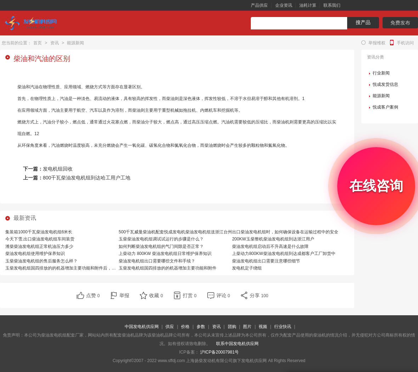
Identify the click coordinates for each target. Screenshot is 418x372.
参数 (201, 326)
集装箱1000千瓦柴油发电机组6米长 (38, 231)
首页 (37, 42)
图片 (247, 326)
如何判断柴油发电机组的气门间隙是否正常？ (161, 246)
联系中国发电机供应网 (237, 343)
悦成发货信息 (385, 84)
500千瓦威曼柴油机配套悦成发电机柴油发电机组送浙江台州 (175, 231)
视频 (263, 326)
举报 (124, 295)
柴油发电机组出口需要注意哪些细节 (266, 261)
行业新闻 (381, 73)
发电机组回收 (58, 169)
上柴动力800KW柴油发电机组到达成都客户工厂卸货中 (283, 253)
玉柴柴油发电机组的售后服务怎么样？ (41, 261)
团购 (232, 326)
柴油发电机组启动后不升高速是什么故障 (270, 246)
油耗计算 (307, 5)
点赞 (93, 295)
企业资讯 (283, 5)
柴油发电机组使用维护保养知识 (35, 253)
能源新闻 (75, 42)
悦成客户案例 (385, 107)
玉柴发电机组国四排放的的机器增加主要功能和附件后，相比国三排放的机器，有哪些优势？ (92, 268)
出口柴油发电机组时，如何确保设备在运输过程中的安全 (285, 231)
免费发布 (400, 23)
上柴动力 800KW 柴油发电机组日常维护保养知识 (165, 253)
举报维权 (376, 42)
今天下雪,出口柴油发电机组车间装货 (39, 239)
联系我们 (331, 5)
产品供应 (259, 5)
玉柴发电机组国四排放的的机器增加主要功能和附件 (167, 268)
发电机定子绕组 (247, 268)
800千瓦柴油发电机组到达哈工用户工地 (86, 178)
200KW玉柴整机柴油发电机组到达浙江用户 (273, 239)
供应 (169, 326)
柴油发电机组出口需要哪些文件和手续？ (157, 261)
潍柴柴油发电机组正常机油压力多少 (39, 246)
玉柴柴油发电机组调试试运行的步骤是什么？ (161, 239)
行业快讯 (282, 326)
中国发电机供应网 (142, 326)
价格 (185, 326)
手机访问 (405, 42)
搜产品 (363, 22)
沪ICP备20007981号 (219, 352)
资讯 (54, 42)
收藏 (156, 295)
